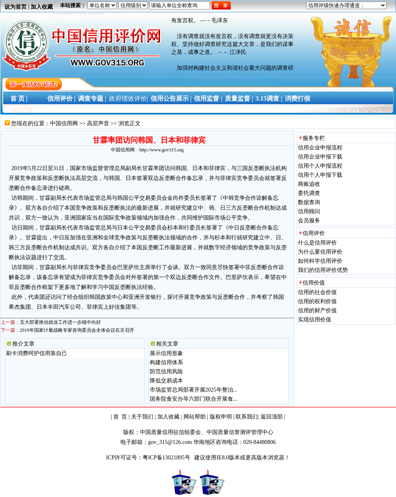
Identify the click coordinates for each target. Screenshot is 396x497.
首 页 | (17, 98)
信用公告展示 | (171, 98)
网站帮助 (195, 417)
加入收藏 (42, 7)
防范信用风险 (166, 372)
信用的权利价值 (317, 301)
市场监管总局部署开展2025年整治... (194, 390)
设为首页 (15, 7)
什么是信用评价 (317, 243)
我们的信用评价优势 (323, 270)
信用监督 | (208, 98)
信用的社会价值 (317, 292)
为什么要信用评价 (320, 252)
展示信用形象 (166, 353)
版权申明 (221, 417)
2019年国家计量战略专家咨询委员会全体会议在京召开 (77, 330)
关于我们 (142, 417)
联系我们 (247, 417)
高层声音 (98, 123)
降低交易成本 (166, 381)
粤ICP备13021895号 (167, 458)
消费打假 (297, 98)
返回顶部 (272, 417)
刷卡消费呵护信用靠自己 (36, 353)
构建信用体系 (166, 362)
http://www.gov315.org (161, 150)
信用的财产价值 (317, 310)
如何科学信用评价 (320, 261)
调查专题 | (92, 98)
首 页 (120, 417)
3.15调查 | (268, 98)
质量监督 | (239, 98)
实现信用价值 (314, 320)
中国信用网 (64, 123)
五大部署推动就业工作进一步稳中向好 (60, 322)
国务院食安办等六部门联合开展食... (194, 399)
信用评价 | (61, 98)
